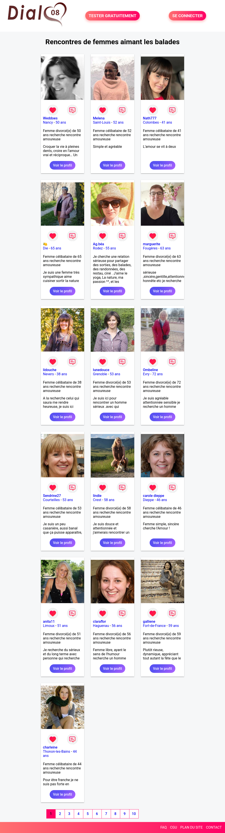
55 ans (110, 248)
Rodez (98, 248)
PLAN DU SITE (191, 827)
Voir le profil (62, 165)
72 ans (157, 374)
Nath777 (149, 118)
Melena (99, 118)
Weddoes (50, 118)
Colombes (151, 122)
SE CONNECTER (187, 15)
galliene (149, 621)
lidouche (49, 370)
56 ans (117, 626)
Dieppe (148, 500)
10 (134, 814)
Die (45, 248)
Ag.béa (98, 244)
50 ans (61, 122)
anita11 (49, 621)
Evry (146, 374)
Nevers (48, 374)
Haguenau (101, 626)
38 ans (62, 374)
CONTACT (214, 827)
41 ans (166, 122)
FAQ (163, 827)
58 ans (109, 500)
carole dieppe (153, 496)
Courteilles (51, 500)
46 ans (161, 500)
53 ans (115, 374)
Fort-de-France (154, 626)
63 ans (165, 248)
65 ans (56, 248)
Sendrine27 (52, 496)
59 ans (173, 626)
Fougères (150, 248)
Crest (97, 500)
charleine (50, 747)
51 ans (62, 626)
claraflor (99, 621)
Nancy (48, 122)
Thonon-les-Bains (56, 751)
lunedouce (101, 370)
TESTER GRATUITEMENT (112, 15)
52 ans (118, 122)
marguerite (151, 244)
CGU (173, 827)
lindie (97, 496)
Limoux (48, 626)
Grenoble (100, 374)
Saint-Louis (101, 122)
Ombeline (150, 370)
